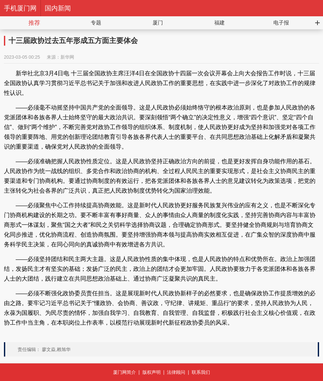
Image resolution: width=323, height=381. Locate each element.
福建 (219, 22)
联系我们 (201, 372)
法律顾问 (176, 372)
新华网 (67, 57)
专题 (96, 22)
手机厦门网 (20, 8)
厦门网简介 (124, 372)
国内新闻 (58, 8)
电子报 (281, 22)
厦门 (158, 22)
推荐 (34, 23)
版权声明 (151, 372)
